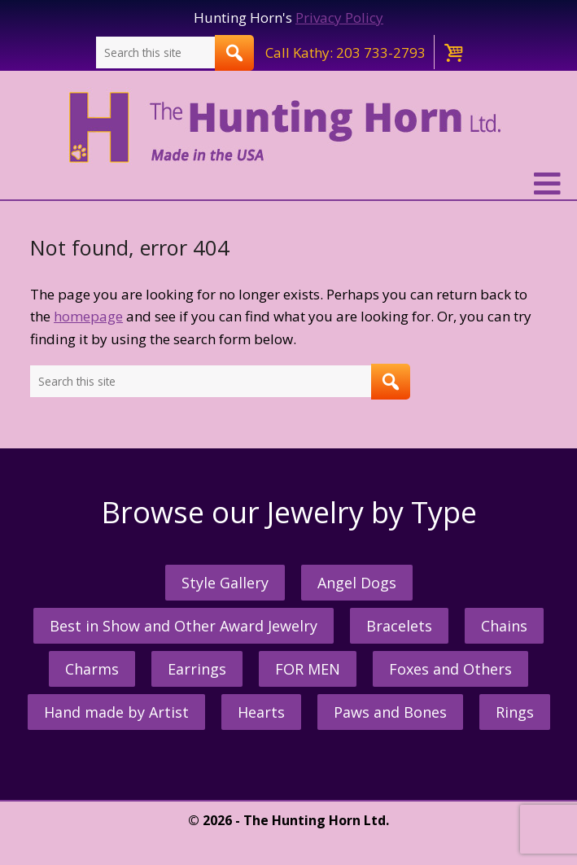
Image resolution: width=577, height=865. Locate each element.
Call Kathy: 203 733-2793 (345, 52)
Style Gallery (225, 582)
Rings (515, 712)
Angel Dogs (356, 582)
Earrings (197, 669)
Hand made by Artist (116, 712)
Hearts (261, 712)
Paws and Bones (390, 712)
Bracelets (399, 626)
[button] (288, 183)
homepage (88, 316)
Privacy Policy (339, 17)
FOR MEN (307, 669)
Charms (92, 669)
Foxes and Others (450, 669)
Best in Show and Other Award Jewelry (183, 626)
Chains (504, 626)
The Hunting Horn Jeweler (288, 127)
